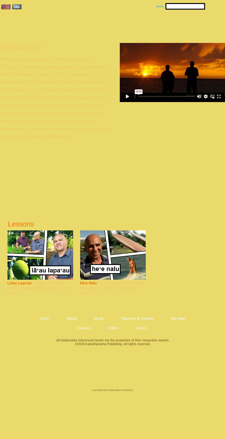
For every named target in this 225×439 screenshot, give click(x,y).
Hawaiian (84, 328)
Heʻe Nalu (88, 283)
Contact (140, 328)
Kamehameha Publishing (112, 370)
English (113, 328)
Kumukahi (40, 30)
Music (135, 23)
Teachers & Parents (196, 23)
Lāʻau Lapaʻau (20, 283)
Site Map (177, 319)
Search (160, 6)
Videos (157, 23)
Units (105, 23)
